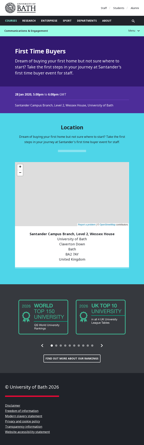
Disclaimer (12, 405)
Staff (104, 8)
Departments (87, 20)
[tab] (52, 345)
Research (29, 20)
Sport (67, 20)
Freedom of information (21, 411)
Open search (133, 21)
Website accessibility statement (27, 432)
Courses (11, 20)
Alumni (135, 8)
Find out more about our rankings (72, 358)
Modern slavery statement (23, 416)
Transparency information (23, 427)
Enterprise (49, 20)
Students (118, 8)
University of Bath (22, 8)
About (107, 20)
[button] (42, 345)
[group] (43, 317)
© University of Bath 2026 (32, 387)
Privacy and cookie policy (22, 421)
